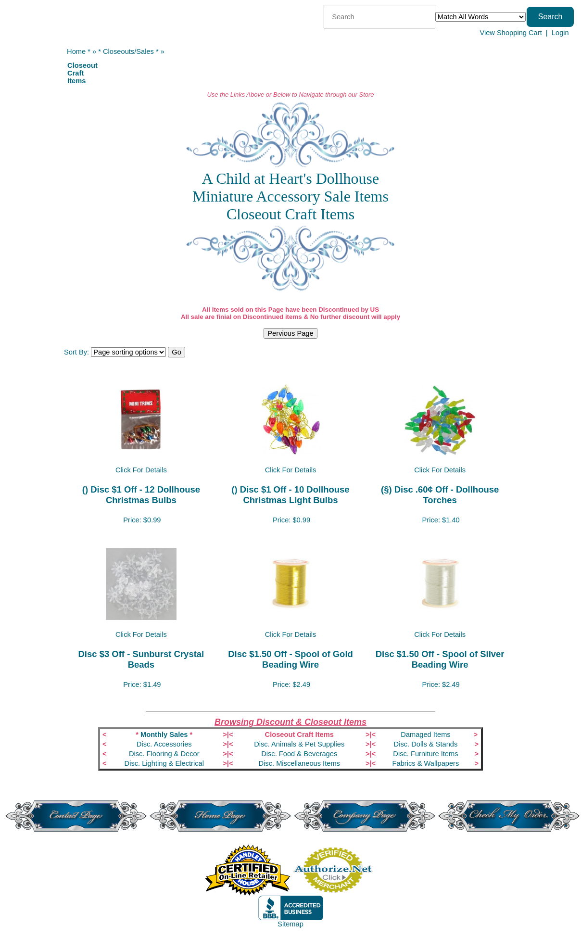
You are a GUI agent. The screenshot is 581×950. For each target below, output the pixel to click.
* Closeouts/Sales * (128, 51)
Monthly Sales (164, 734)
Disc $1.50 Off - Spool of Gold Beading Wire (290, 659)
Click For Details (141, 470)
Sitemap (290, 924)
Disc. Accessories (164, 744)
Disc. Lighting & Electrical (164, 763)
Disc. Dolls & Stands (426, 744)
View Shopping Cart (511, 33)
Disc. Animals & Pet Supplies (299, 744)
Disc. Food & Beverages (299, 754)
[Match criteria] (480, 17)
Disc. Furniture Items (425, 754)
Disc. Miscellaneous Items (299, 763)
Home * (78, 51)
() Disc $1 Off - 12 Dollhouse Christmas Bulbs (141, 494)
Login (560, 33)
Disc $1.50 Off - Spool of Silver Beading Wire (440, 659)
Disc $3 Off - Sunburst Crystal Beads (141, 659)
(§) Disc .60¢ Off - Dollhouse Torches (440, 494)
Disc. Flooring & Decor (164, 754)
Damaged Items (425, 734)
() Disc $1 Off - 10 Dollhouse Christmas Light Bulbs (290, 494)
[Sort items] (128, 352)
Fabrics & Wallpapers (425, 763)
